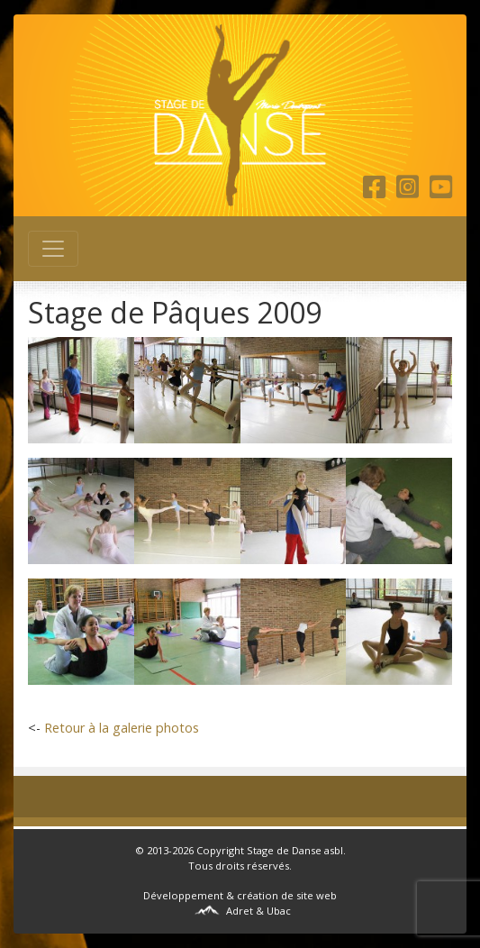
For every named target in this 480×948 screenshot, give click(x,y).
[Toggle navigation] (53, 249)
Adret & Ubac (258, 910)
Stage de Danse (284, 850)
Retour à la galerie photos (121, 727)
